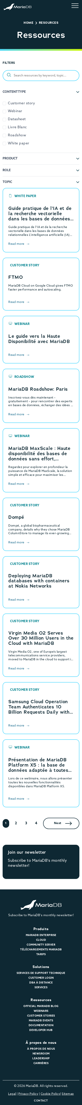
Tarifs (41, 954)
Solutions (41, 967)
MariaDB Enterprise (41, 935)
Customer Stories (41, 1016)
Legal (12, 1094)
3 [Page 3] (26, 823)
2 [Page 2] (16, 823)
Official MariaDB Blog (41, 1006)
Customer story (21, 103)
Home (28, 23)
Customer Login (41, 978)
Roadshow (17, 135)
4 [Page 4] (36, 823)
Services (41, 987)
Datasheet (17, 119)
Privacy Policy (28, 1094)
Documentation (41, 1025)
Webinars (41, 1011)
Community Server (41, 945)
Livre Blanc (17, 127)
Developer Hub (41, 1030)
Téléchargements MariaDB (41, 949)
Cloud (41, 940)
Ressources (41, 1000)
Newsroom (41, 1054)
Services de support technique (41, 973)
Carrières (41, 1063)
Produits (41, 929)
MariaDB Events (41, 1020)
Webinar (15, 111)
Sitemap (68, 1094)
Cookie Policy (50, 1094)
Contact (41, 1100)
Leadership (41, 1058)
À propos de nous (41, 1042)
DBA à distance (41, 983)
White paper (18, 143)
